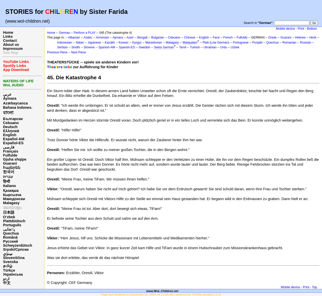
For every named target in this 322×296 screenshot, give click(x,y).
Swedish (144, 47)
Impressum (13, 49)
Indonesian (64, 42)
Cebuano (11, 123)
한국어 (8, 172)
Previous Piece (57, 52)
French (228, 37)
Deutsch (10, 127)
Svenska (10, 262)
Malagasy (11, 203)
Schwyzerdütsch (17, 245)
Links (8, 36)
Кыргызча (12, 195)
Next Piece (78, 52)
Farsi (216, 37)
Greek (272, 37)
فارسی (8, 147)
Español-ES (13, 143)
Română (10, 237)
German (64, 32)
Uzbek (235, 47)
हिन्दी (6, 181)
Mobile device (285, 28)
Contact (10, 41)
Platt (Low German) (216, 42)
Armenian (102, 37)
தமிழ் (7, 266)
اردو (6, 279)
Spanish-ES (127, 47)
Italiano (9, 186)
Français (10, 151)
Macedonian (153, 42)
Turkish (195, 47)
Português (12, 225)
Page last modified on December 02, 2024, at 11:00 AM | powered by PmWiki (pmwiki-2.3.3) (161, 294)
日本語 (8, 212)
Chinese (189, 37)
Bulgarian (157, 37)
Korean (124, 42)
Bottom (312, 28)
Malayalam (190, 42)
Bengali (142, 37)
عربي (7, 94)
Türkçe (9, 270)
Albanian (74, 37)
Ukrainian (210, 47)
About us (11, 45)
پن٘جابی (9, 229)
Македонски (14, 199)
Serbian (62, 47)
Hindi (312, 37)
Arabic (88, 37)
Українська (13, 274)
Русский (10, 241)
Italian (80, 42)
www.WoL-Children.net (162, 290)
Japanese (94, 42)
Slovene (89, 47)
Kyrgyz (137, 42)
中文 (7, 283)
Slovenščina (14, 258)
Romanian (289, 42)
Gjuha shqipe (14, 159)
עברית (8, 177)
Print (301, 28)
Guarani (10, 163)
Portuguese (241, 42)
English (9, 135)
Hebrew (300, 37)
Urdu (223, 47)
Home (8, 32)
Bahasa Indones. (17, 107)
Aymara (9, 98)
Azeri (130, 37)
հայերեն (11, 168)
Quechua (11, 233)
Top (314, 287)
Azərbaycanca (15, 103)
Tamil (182, 47)
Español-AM (13, 139)
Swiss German (164, 47)
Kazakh (110, 42)
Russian (305, 42)
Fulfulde (10, 155)
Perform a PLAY (85, 32)
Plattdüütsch (14, 221)
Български (13, 119)
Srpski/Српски (16, 249)
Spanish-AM (106, 47)
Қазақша (11, 191)
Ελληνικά (11, 131)
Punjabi (257, 42)
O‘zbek (9, 217)
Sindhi (75, 47)
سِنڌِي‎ (8, 254)
